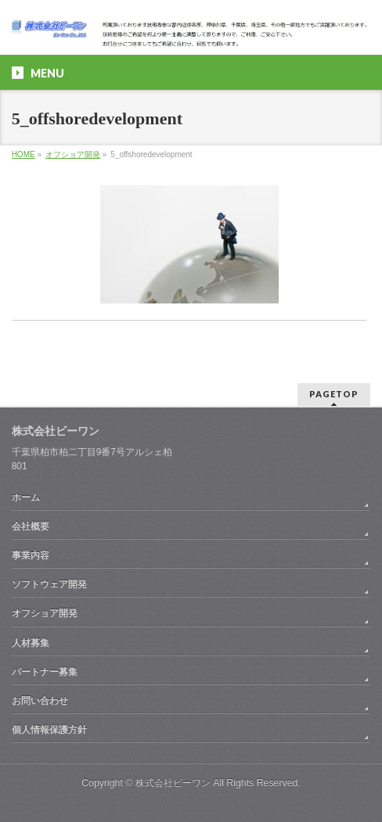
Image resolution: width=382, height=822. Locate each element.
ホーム (26, 497)
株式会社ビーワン (173, 782)
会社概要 (30, 526)
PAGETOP (334, 394)
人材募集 (30, 642)
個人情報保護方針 (49, 729)
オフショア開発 (72, 154)
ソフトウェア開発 (49, 584)
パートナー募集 (44, 671)
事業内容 (30, 555)
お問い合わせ (40, 700)
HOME (23, 154)
